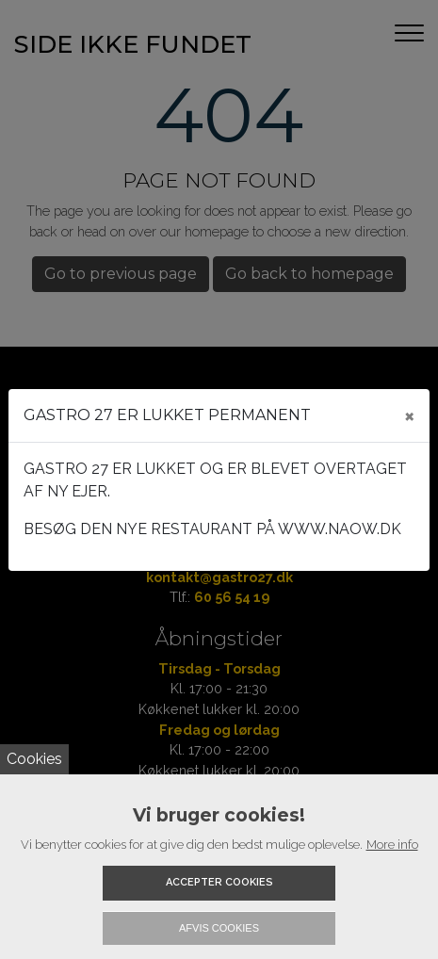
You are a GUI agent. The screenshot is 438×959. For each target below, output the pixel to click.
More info (392, 844)
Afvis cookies (219, 928)
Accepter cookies (219, 882)
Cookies (34, 759)
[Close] (409, 415)
